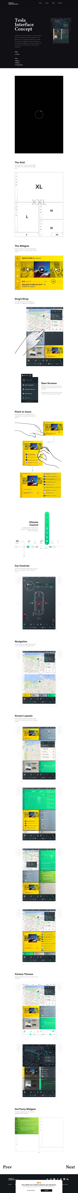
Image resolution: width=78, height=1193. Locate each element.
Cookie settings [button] (31, 1190)
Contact (60, 3)
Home (40, 3)
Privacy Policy (64, 1184)
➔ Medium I (17, 60)
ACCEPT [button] (46, 1190)
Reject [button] (38, 1190)
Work (53, 3)
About (46, 3)
